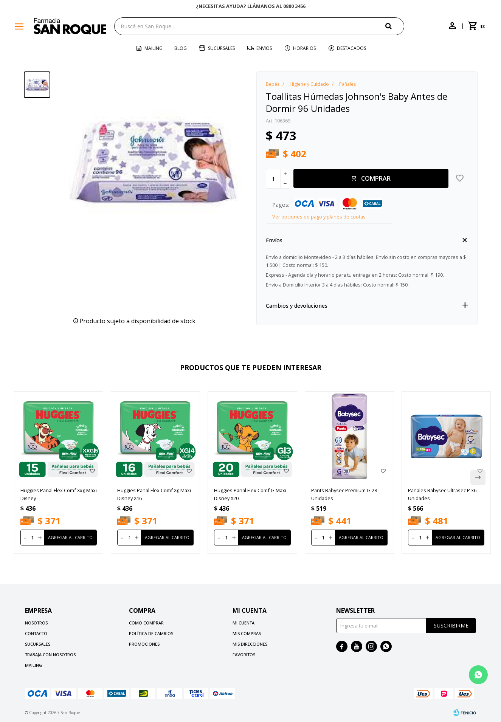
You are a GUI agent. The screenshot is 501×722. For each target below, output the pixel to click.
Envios (264, 48)
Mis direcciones (250, 644)
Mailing (153, 48)
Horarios (304, 48)
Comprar (376, 178)
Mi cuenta (243, 623)
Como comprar (146, 623)
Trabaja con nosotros (50, 654)
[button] (394, 25)
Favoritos (244, 654)
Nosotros (36, 623)
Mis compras (247, 633)
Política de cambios (151, 633)
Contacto (36, 633)
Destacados (351, 48)
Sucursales (221, 48)
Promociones (144, 644)
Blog (180, 48)
